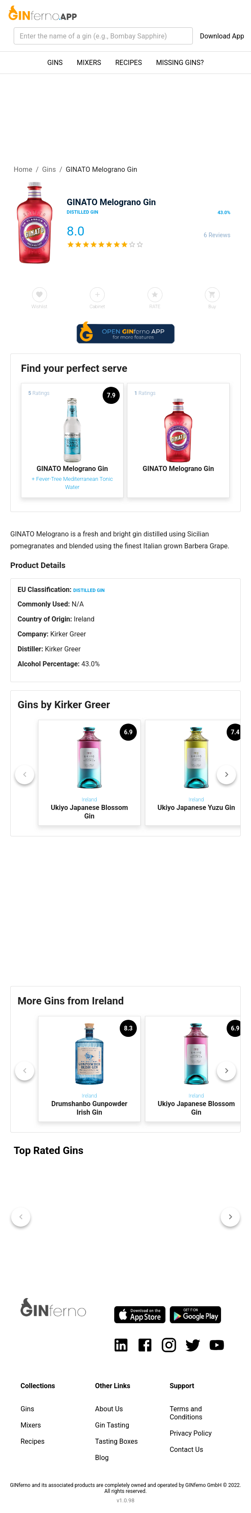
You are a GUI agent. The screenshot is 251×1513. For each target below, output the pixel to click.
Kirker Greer (68, 634)
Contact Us (187, 1449)
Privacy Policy (191, 1433)
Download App (222, 36)
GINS (54, 63)
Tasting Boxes (116, 1441)
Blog (102, 1458)
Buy (212, 306)
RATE (154, 306)
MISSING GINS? (180, 63)
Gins (49, 169)
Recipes (32, 1441)
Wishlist (39, 306)
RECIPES (128, 63)
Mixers (31, 1425)
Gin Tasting (112, 1425)
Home (23, 169)
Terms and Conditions (186, 1413)
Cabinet (97, 306)
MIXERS (89, 63)
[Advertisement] (125, 911)
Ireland (84, 619)
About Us (109, 1409)
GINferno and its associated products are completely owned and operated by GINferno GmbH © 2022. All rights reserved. (125, 1488)
